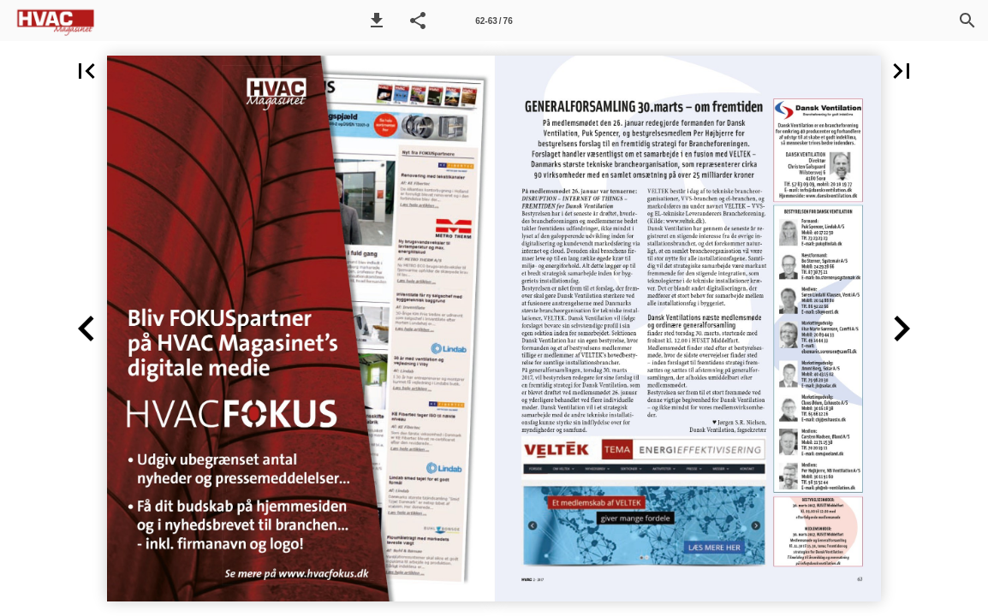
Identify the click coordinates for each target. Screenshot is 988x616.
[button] (376, 20)
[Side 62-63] (494, 20)
